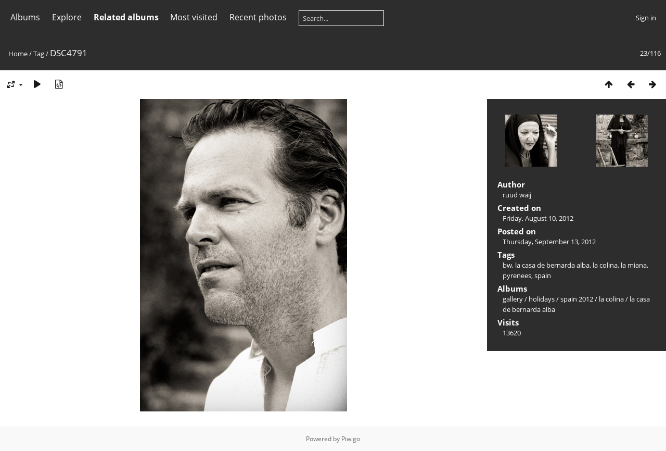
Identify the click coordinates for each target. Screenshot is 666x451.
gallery (513, 299)
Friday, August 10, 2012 (538, 218)
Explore (67, 17)
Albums (25, 17)
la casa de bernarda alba (552, 265)
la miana (634, 265)
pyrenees (517, 275)
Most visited (193, 17)
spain (542, 275)
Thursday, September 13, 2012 (549, 241)
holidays (542, 299)
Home (18, 53)
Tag (38, 53)
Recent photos (258, 17)
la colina (605, 265)
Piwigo (350, 438)
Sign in (646, 17)
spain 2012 (576, 299)
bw (507, 265)
